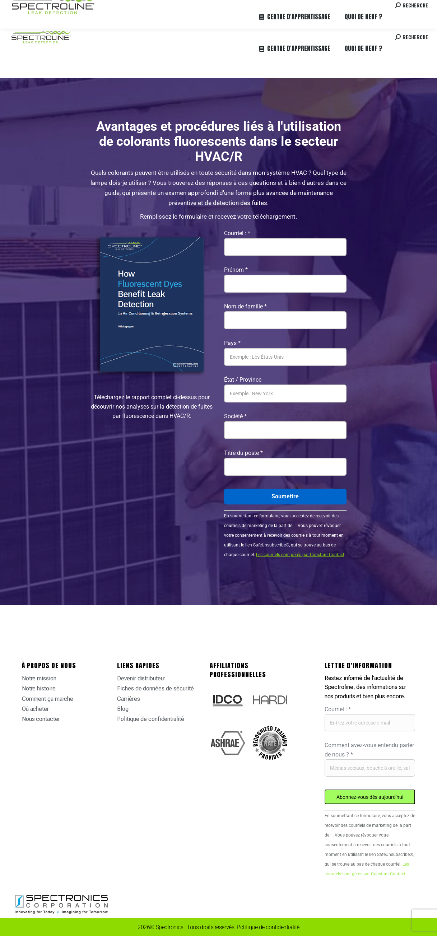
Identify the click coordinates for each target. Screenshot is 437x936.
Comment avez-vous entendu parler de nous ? (369, 750)
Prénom (236, 269)
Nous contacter (41, 719)
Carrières (105, 6)
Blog (123, 709)
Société (235, 416)
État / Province (242, 379)
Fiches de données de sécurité (155, 688)
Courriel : (237, 233)
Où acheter (78, 6)
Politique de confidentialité (150, 719)
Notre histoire (39, 688)
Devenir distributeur (141, 678)
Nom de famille (245, 306)
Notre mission (39, 678)
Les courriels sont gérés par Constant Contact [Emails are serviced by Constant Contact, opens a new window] (300, 554)
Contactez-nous (368, 6)
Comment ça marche (47, 698)
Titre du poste (243, 453)
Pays (232, 343)
